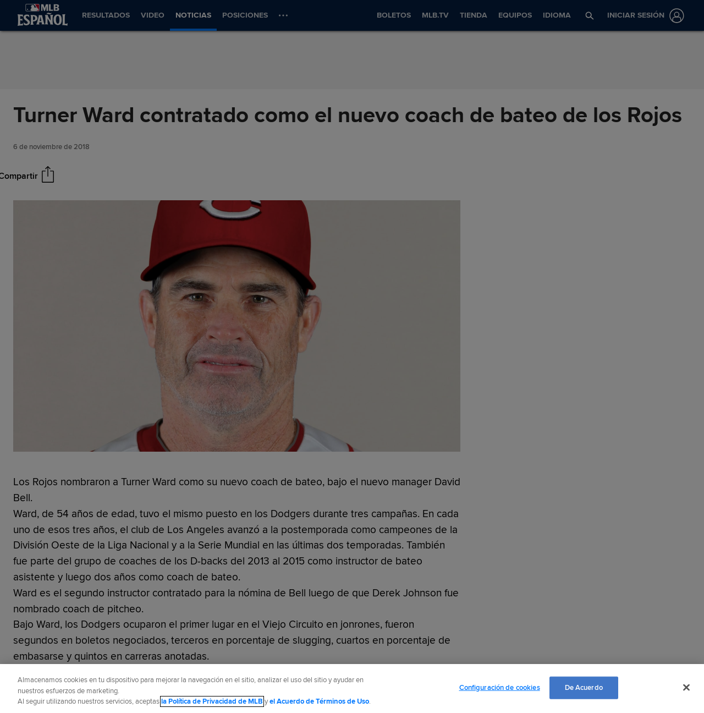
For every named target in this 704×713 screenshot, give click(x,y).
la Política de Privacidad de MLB (212, 701)
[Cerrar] (686, 687)
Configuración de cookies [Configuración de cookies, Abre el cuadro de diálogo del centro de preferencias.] (499, 687)
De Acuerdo (584, 687)
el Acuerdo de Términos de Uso (319, 701)
